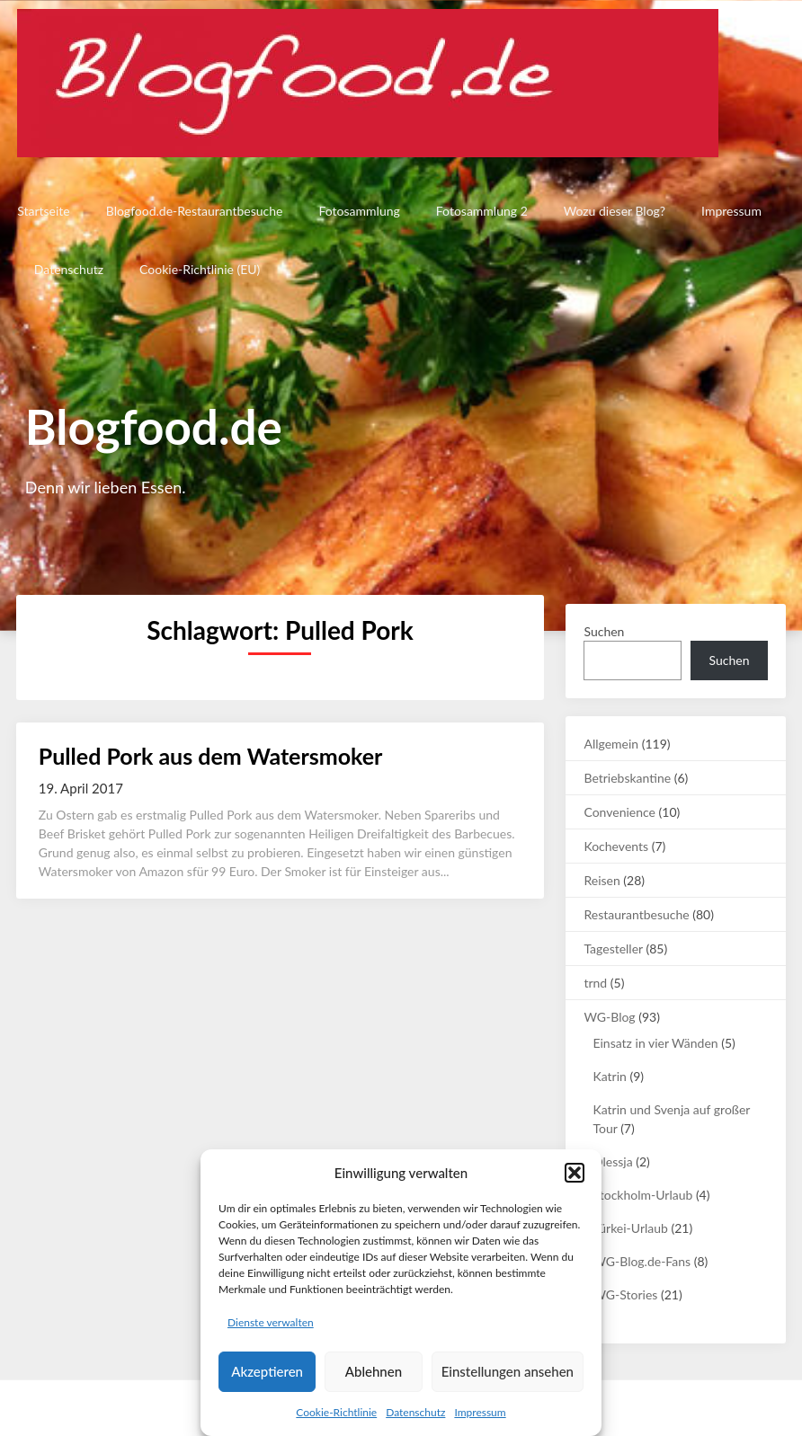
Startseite (42, 210)
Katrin (609, 1076)
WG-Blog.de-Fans (642, 1261)
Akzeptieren (267, 1371)
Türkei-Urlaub (630, 1228)
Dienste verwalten (270, 1322)
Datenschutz (415, 1412)
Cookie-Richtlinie (336, 1412)
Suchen (604, 631)
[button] (575, 1173)
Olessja (612, 1161)
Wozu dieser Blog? (613, 210)
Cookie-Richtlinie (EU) (199, 269)
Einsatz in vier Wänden (655, 1042)
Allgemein (611, 743)
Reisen (601, 880)
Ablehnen (373, 1371)
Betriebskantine (627, 777)
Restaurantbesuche (636, 914)
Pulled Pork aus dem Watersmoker (211, 755)
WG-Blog (609, 1016)
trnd (595, 982)
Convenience (619, 812)
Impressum (479, 1412)
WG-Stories (625, 1294)
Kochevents (616, 846)
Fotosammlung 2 (480, 210)
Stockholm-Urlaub (642, 1194)
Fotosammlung (357, 210)
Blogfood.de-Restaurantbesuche (192, 210)
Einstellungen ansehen (507, 1371)
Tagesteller (613, 948)
